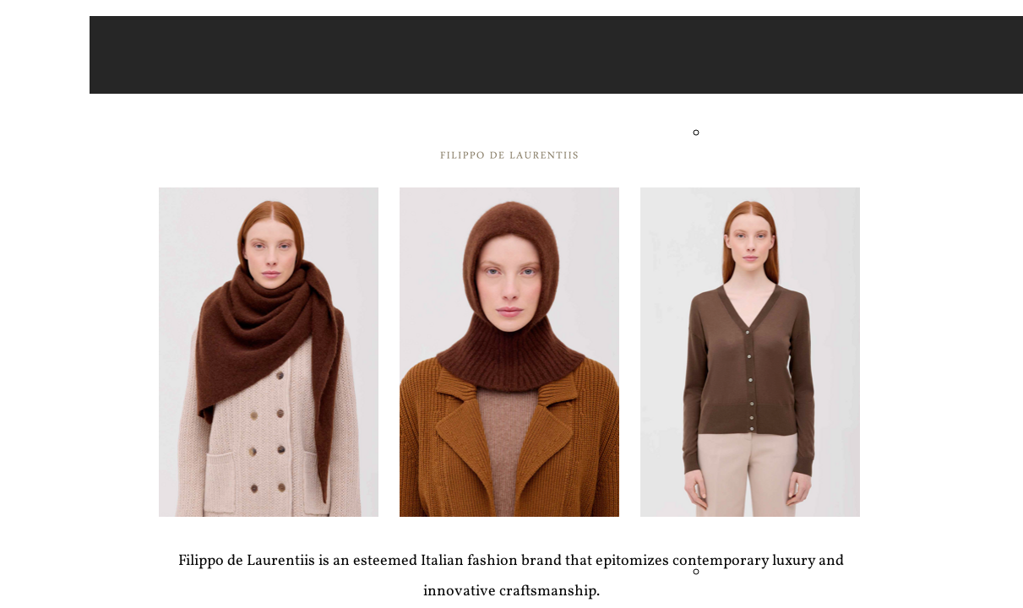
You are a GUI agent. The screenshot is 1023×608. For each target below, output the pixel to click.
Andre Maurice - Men (757, 132)
